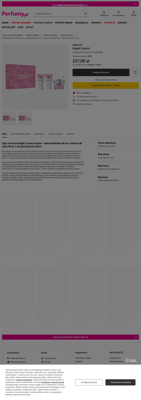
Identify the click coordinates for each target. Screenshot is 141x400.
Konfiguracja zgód (89, 382)
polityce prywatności (24, 380)
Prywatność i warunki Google (52, 382)
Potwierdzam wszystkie (120, 382)
